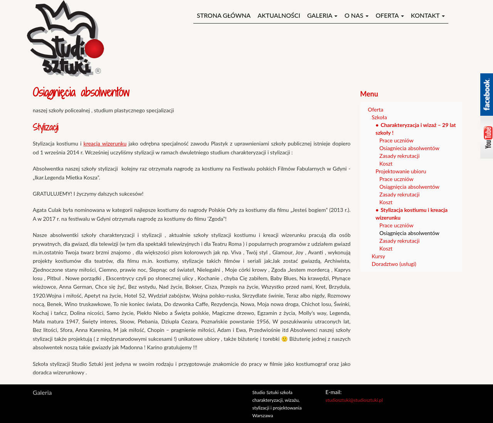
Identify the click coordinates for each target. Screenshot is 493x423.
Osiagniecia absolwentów (409, 148)
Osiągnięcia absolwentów (409, 186)
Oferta (390, 15)
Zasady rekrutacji (399, 155)
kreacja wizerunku (105, 143)
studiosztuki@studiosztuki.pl (354, 400)
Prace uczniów (396, 140)
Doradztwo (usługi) (394, 264)
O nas (356, 15)
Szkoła (379, 117)
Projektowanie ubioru (401, 171)
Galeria (322, 15)
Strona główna (224, 15)
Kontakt (428, 15)
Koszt (385, 163)
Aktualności (279, 15)
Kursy (378, 256)
